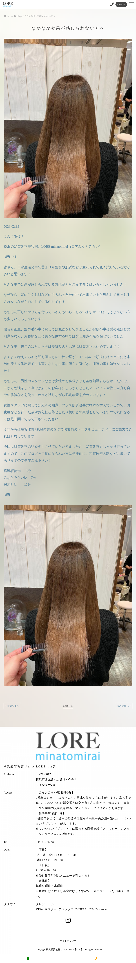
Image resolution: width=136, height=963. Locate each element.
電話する (102, 958)
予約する (34, 958)
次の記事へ (123, 706)
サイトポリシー (68, 940)
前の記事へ (13, 706)
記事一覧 (68, 706)
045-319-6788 (45, 841)
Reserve (121, 4)
